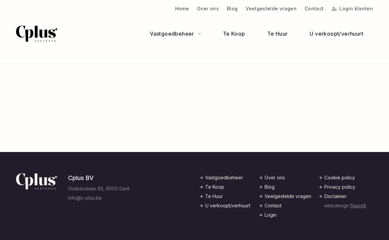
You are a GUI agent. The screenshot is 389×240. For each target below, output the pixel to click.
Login (271, 215)
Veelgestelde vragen (271, 8)
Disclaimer (335, 196)
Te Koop (234, 33)
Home (182, 8)
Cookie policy (339, 177)
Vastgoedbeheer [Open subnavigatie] (175, 33)
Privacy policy (339, 187)
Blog (232, 8)
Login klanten (352, 8)
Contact (314, 8)
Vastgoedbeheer (224, 177)
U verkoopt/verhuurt (336, 33)
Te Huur (277, 33)
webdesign (345, 205)
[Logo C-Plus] (36, 33)
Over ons (208, 8)
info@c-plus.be (85, 198)
